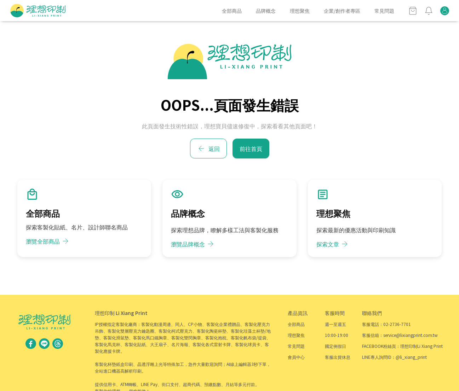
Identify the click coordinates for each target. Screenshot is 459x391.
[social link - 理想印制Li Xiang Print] (30, 342)
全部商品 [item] (232, 10)
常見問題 (296, 346)
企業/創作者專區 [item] (342, 10)
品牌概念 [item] (266, 10)
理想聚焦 (296, 335)
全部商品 (296, 324)
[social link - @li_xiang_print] (44, 342)
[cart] (412, 10)
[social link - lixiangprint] (57, 342)
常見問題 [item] (384, 10)
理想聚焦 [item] (300, 10)
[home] (37, 10)
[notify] (428, 10)
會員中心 (296, 357)
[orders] (444, 10)
